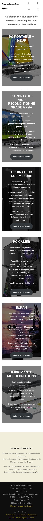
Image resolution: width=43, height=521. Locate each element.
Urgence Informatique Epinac (10, 6)
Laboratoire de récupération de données (21, 515)
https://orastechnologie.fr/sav (27, 472)
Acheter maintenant (21, 77)
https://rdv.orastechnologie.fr (21, 462)
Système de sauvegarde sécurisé (21, 518)
